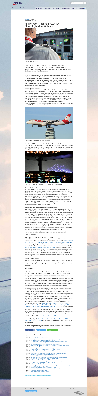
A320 (49, 375)
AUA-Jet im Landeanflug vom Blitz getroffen (39, 366)
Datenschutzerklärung (68, 388)
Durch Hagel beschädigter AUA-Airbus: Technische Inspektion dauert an (45, 358)
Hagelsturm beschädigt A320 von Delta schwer (40, 371)
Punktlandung (27, 19)
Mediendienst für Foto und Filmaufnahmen (38, 388)
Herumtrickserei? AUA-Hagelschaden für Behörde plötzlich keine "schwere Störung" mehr (48, 353)
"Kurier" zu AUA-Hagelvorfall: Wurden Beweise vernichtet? (42, 350)
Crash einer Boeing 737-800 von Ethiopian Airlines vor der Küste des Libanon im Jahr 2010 (48, 305)
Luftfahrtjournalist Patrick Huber (33, 320)
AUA (25, 375)
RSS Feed (27, 388)
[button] (30, 330)
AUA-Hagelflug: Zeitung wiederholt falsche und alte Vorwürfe (43, 340)
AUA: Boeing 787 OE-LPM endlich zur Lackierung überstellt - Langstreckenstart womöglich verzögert (50, 365)
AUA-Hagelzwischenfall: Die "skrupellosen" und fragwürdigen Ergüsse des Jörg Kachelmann (49, 357)
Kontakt (74, 388)
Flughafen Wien (40, 375)
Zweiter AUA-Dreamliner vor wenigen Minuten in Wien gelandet (43, 367)
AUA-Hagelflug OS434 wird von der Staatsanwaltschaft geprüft (43, 348)
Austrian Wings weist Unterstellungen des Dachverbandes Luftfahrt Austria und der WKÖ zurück (49, 352)
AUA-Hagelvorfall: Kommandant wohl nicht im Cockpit (42, 355)
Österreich (39, 8)
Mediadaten (50, 388)
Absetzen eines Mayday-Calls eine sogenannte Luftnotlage (40, 247)
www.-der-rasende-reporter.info (48, 316)
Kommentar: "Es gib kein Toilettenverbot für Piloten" (41, 342)
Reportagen (56, 8)
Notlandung (45, 375)
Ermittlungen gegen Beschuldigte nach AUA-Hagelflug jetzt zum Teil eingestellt (46, 339)
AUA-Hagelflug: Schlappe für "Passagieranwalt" (40, 337)
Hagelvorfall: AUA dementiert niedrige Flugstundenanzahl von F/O (44, 354)
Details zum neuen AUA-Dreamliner (38, 363)
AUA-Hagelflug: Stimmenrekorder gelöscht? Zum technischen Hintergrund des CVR (47, 349)
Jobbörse (81, 8)
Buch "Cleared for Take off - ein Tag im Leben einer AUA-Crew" (54, 319)
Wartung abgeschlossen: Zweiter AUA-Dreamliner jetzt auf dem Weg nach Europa (46, 369)
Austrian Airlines (30, 375)
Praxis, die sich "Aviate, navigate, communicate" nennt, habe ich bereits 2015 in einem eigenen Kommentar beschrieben (49, 242)
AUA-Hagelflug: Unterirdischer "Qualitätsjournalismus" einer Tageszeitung (45, 344)
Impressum (60, 388)
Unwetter (35, 375)
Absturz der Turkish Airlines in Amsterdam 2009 (54, 303)
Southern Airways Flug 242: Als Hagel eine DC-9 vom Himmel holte (44, 359)
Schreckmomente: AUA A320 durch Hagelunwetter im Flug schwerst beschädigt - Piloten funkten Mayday (51, 361)
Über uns (55, 388)
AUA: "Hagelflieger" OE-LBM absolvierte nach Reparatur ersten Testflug (45, 346)
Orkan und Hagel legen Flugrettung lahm (39, 370)
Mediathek (74, 8)
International (47, 8)
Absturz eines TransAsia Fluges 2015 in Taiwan (37, 305)
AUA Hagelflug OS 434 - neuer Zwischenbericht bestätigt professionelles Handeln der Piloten (49, 341)
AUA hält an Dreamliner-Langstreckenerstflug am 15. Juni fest (43, 362)
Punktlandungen (65, 8)
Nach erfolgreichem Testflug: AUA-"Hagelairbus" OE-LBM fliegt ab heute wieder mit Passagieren (50, 345)
